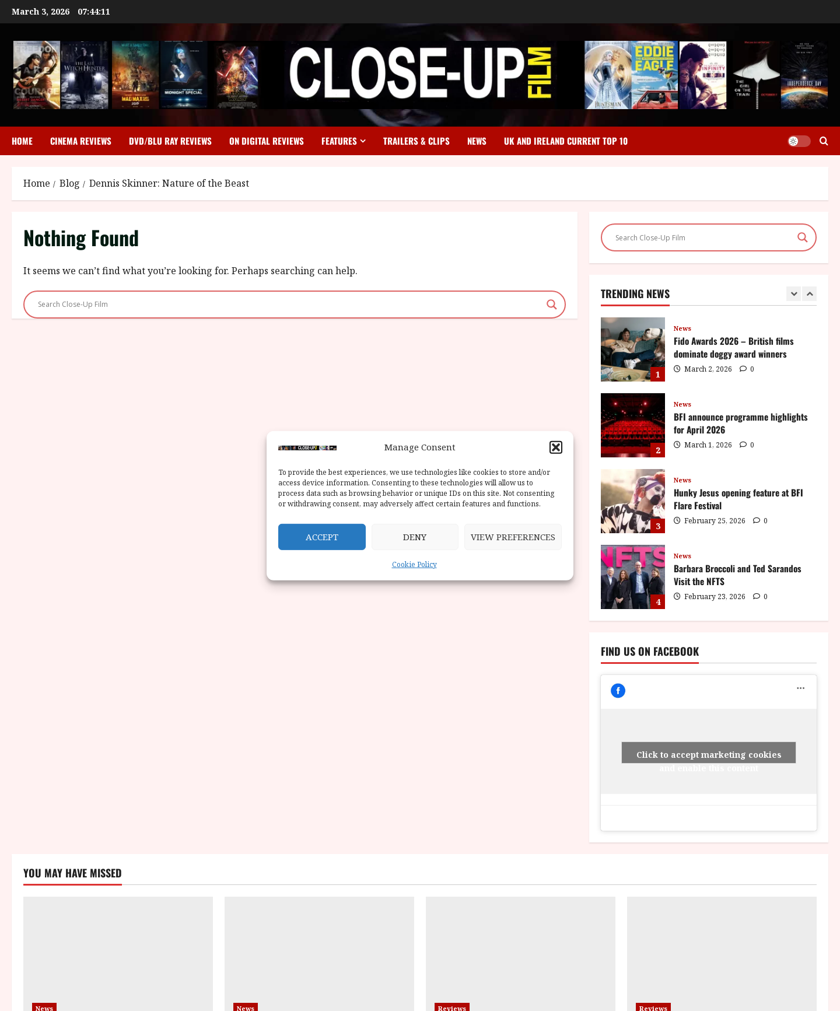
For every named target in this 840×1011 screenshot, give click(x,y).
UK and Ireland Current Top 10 (566, 140)
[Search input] (289, 304)
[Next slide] (809, 293)
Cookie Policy (414, 564)
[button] (556, 447)
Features (339, 140)
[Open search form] (824, 141)
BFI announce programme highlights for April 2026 (633, 425)
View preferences (513, 537)
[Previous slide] (793, 293)
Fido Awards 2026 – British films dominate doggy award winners (633, 349)
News (477, 140)
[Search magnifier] (552, 304)
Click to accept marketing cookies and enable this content (709, 756)
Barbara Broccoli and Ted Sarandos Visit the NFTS (633, 577)
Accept (322, 537)
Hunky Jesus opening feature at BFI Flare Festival (633, 501)
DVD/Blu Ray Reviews (170, 140)
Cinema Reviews (80, 140)
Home (22, 140)
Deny (414, 537)
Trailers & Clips (416, 140)
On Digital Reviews (266, 140)
